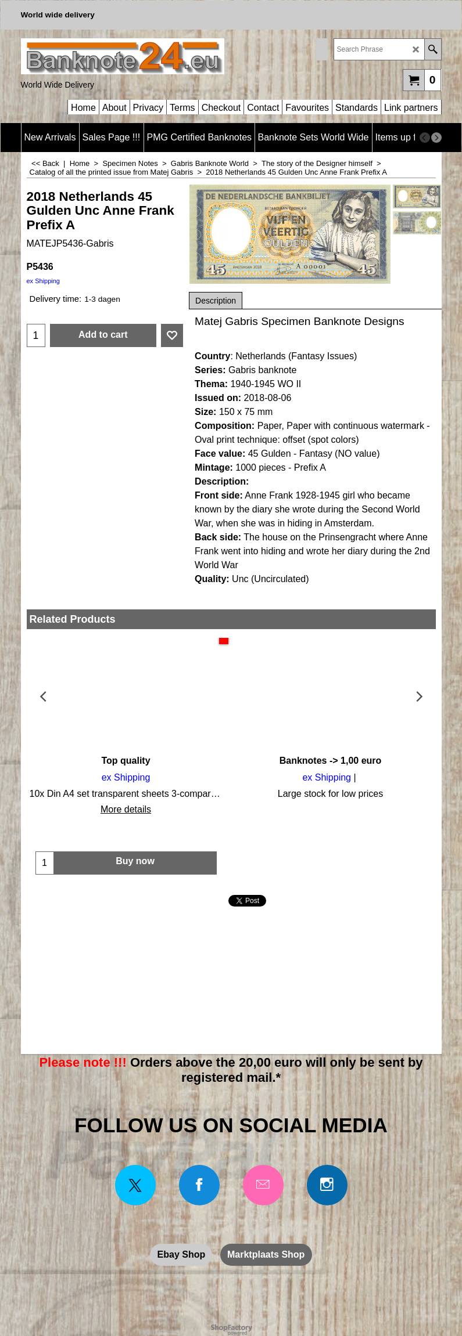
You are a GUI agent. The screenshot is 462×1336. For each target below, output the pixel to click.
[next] (436, 137)
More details (126, 809)
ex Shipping (43, 280)
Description (215, 300)
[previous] (425, 137)
